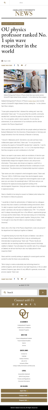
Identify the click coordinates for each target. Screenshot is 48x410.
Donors (24, 345)
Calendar (24, 356)
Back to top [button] (24, 285)
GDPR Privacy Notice (24, 376)
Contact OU (24, 354)
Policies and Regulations (24, 379)
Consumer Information (24, 381)
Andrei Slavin (32, 101)
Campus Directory (24, 358)
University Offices (24, 363)
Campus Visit (23, 395)
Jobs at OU (24, 361)
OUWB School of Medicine (24, 327)
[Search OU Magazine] (5, 292)
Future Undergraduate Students (24, 338)
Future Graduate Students (24, 340)
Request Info (23, 400)
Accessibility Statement (24, 374)
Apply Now (23, 391)
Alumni (24, 343)
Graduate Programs (24, 330)
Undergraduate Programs (24, 325)
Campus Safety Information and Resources (24, 365)
